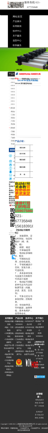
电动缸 (20, 230)
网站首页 (17, 16)
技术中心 (17, 31)
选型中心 (17, 40)
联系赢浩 (17, 45)
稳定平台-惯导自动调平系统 (9, 348)
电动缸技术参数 (22, 185)
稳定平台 (12, 203)
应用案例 (17, 26)
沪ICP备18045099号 (25, 426)
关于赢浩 (17, 36)
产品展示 (17, 21)
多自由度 (12, 201)
